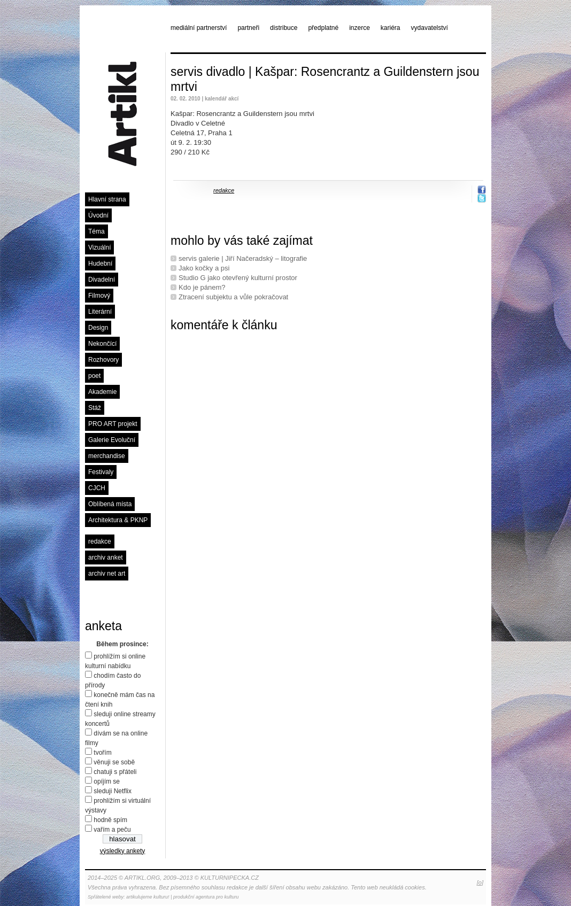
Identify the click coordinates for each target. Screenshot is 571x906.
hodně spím (110, 820)
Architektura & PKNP (118, 520)
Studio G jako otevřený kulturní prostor (238, 278)
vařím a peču (112, 829)
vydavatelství (429, 28)
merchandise (106, 456)
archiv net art (106, 573)
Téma (96, 231)
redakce (99, 541)
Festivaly (100, 472)
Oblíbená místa (110, 504)
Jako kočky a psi (204, 268)
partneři (248, 28)
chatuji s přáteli (115, 772)
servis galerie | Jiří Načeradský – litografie (243, 258)
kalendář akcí (221, 99)
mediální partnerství (199, 28)
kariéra (390, 28)
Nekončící (102, 343)
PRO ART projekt (112, 424)
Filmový (99, 295)
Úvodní (98, 215)
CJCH (96, 488)
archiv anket (105, 557)
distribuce (283, 28)
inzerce (359, 28)
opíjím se (107, 781)
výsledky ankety (122, 851)
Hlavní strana (107, 199)
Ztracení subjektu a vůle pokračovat (233, 297)
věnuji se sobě (114, 762)
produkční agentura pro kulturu (206, 897)
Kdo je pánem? (202, 287)
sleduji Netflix (113, 791)
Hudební (100, 263)
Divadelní (101, 279)
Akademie (102, 392)
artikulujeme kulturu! (147, 897)
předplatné (323, 28)
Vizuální (99, 247)
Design (98, 327)
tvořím (102, 752)
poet (94, 376)
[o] (480, 882)
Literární (100, 311)
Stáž (94, 408)
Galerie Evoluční (111, 440)
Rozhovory (103, 359)
